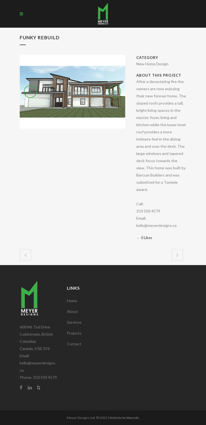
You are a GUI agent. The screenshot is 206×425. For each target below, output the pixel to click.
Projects (74, 333)
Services (74, 322)
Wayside (132, 418)
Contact (74, 343)
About (72, 311)
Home (72, 300)
